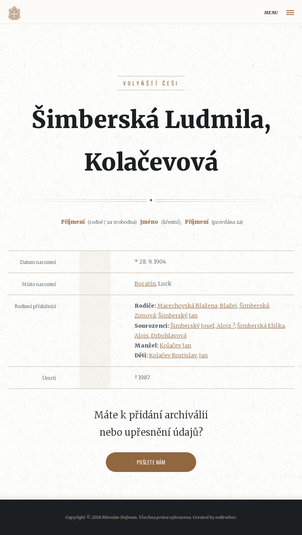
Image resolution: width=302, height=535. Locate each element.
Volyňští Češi (151, 83)
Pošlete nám (151, 462)
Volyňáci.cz (14, 13)
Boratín (145, 283)
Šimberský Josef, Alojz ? (202, 325)
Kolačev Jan (175, 345)
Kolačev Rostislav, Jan (178, 355)
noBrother (225, 517)
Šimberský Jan (177, 315)
